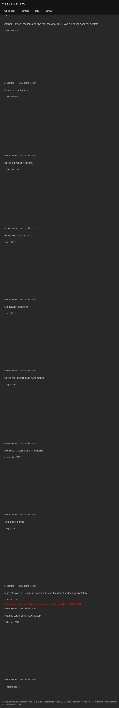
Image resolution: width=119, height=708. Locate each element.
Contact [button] (50, 11)
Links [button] (38, 11)
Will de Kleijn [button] (10, 11)
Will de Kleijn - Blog (13, 3)
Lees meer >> (10, 83)
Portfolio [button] (26, 11)
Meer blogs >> (13, 687)
